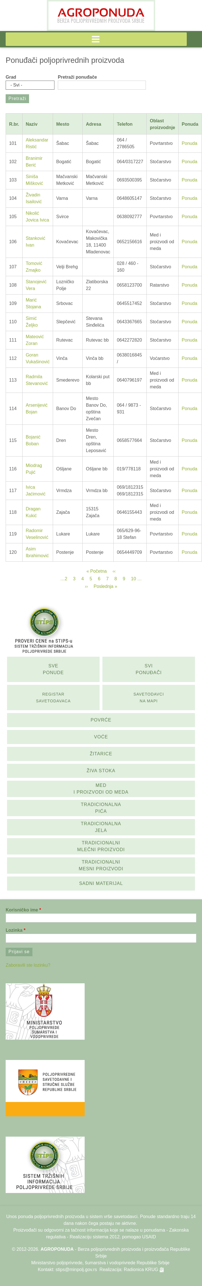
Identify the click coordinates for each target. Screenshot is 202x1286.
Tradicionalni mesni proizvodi (101, 865)
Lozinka (14, 930)
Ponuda (189, 143)
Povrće (101, 720)
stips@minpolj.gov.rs (76, 1269)
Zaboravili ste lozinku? (28, 965)
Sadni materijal (101, 883)
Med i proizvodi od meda (100, 788)
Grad (11, 77)
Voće (101, 736)
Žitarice (101, 753)
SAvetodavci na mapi (148, 697)
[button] (96, 39)
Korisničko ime (22, 909)
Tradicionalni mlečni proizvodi (101, 846)
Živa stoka (101, 770)
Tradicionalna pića (101, 808)
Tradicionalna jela (101, 827)
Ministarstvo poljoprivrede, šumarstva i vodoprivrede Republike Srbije (100, 1262)
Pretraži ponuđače (77, 77)
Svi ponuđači (149, 669)
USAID (149, 1236)
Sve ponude (53, 669)
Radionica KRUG (141, 1269)
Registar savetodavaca (53, 697)
